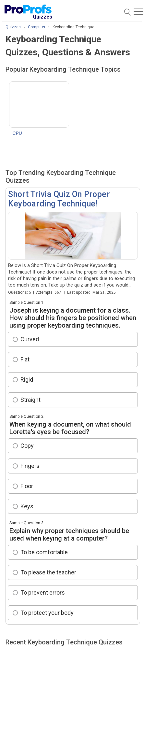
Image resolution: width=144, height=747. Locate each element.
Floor (26, 486)
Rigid (26, 379)
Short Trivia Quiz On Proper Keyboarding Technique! (59, 199)
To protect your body (47, 612)
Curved (29, 339)
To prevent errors (42, 592)
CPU (17, 133)
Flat (25, 359)
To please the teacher (48, 572)
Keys (26, 506)
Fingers (30, 465)
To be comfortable (44, 552)
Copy (27, 445)
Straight (30, 399)
